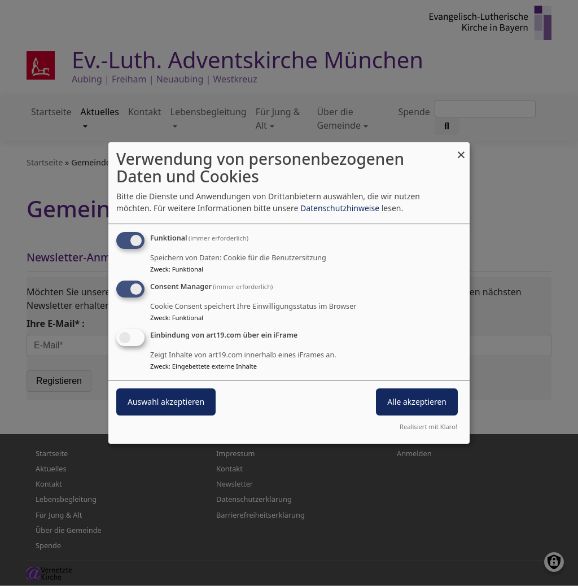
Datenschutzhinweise (339, 208)
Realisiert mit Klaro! (428, 426)
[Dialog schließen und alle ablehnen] (461, 149)
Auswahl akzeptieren (166, 401)
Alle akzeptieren (416, 401)
